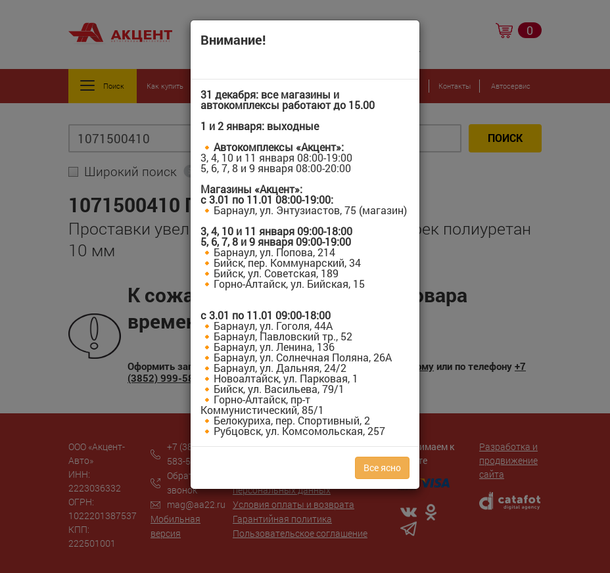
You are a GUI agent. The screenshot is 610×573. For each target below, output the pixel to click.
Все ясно (382, 467)
